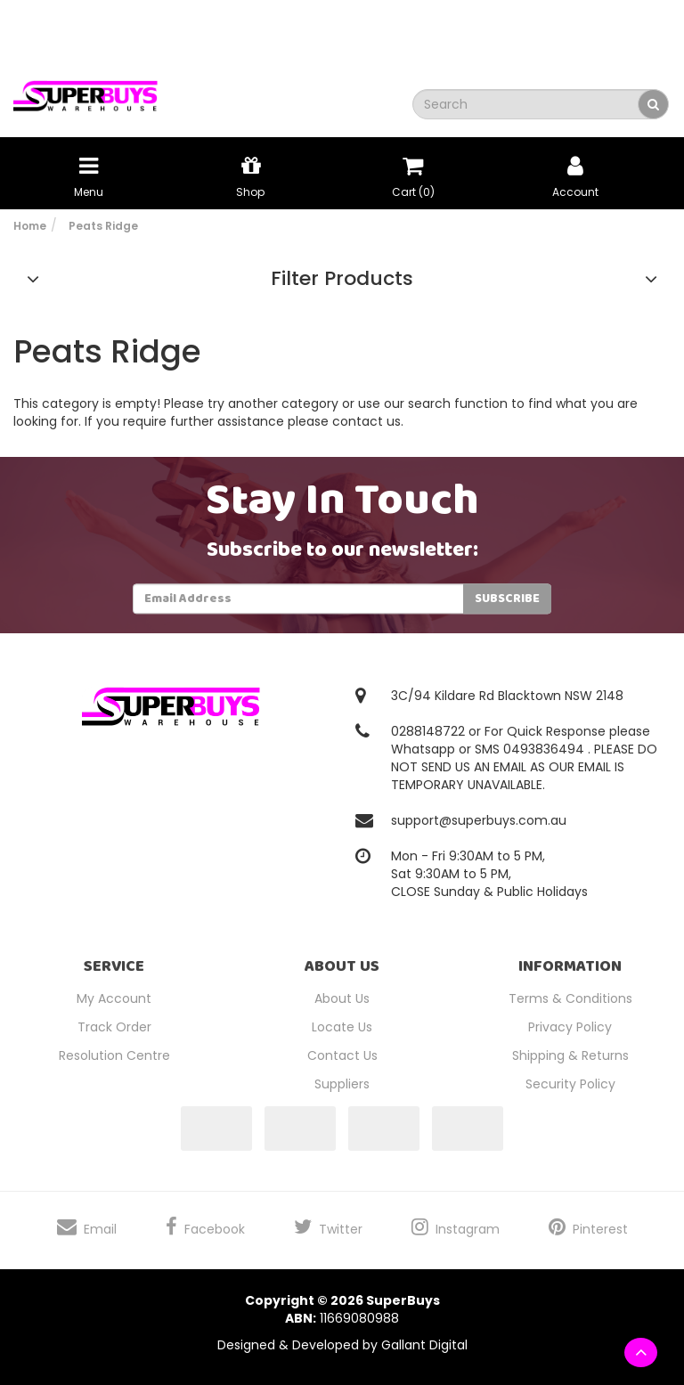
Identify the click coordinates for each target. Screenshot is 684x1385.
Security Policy (570, 1084)
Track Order (114, 1027)
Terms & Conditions (570, 998)
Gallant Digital (424, 1345)
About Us (342, 998)
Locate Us (342, 1027)
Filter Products (342, 278)
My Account (114, 998)
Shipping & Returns (570, 1055)
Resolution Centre (114, 1055)
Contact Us (342, 1055)
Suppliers (342, 1084)
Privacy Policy (570, 1027)
